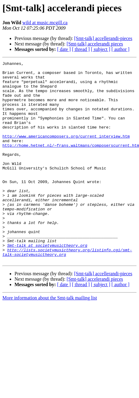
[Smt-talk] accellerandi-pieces (103, 38)
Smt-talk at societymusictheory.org (47, 282)
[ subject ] (100, 49)
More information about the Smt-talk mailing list (49, 337)
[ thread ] (81, 49)
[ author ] (121, 49)
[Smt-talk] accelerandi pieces (94, 43)
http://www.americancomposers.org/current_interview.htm (66, 151)
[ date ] (64, 49)
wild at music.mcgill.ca (44, 22)
